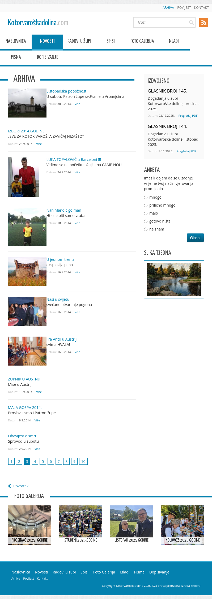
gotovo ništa (160, 221)
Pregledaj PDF (187, 116)
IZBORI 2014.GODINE (26, 130)
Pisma (16, 58)
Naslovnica (16, 42)
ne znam (156, 229)
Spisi (111, 42)
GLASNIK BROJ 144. (167, 126)
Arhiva (168, 7)
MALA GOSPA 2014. (25, 407)
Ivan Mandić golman (63, 210)
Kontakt (201, 7)
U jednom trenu (60, 259)
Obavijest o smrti (22, 435)
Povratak (20, 485)
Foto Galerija (142, 42)
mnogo (155, 197)
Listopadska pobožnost (66, 91)
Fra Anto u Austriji (62, 339)
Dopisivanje (47, 58)
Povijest (184, 7)
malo (153, 213)
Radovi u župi (79, 42)
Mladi (174, 42)
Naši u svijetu (58, 299)
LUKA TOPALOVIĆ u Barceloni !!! (73, 159)
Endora (196, 586)
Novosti (47, 42)
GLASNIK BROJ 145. (167, 91)
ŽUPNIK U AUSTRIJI (24, 379)
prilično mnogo (162, 205)
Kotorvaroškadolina (38, 23)
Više (77, 104)
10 (83, 461)
